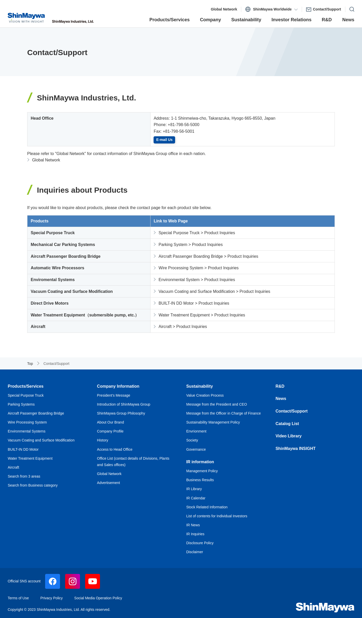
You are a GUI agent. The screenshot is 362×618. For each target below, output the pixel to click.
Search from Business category (33, 485)
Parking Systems (21, 404)
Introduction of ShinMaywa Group (123, 404)
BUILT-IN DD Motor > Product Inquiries (194, 303)
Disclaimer (194, 552)
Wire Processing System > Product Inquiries (199, 268)
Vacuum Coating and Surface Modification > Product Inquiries (214, 291)
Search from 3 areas (24, 476)
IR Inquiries (195, 534)
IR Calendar (196, 498)
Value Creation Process (205, 395)
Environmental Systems (26, 431)
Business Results (200, 480)
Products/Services (26, 386)
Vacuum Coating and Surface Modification (41, 440)
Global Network (46, 160)
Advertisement (108, 483)
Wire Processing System (27, 422)
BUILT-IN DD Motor (23, 449)
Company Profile (110, 431)
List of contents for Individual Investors (216, 516)
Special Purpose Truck (26, 395)
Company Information (118, 386)
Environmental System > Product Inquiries (197, 279)
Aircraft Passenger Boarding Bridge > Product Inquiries (208, 256)
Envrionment (196, 431)
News (281, 398)
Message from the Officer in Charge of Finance (223, 413)
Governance (196, 449)
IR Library (194, 489)
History (102, 440)
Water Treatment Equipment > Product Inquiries (202, 315)
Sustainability (199, 386)
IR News (193, 525)
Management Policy (202, 471)
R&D (280, 386)
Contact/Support (292, 411)
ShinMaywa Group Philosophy (121, 413)
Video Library (289, 436)
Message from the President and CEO (216, 404)
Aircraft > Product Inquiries (183, 326)
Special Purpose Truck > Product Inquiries (197, 233)
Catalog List (287, 423)
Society (192, 440)
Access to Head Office (114, 449)
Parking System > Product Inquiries (191, 244)
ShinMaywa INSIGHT (296, 448)
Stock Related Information (207, 507)
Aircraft (13, 467)
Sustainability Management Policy (213, 422)
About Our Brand (110, 422)
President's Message (113, 395)
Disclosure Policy (200, 543)
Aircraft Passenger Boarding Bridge (36, 413)
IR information (200, 462)
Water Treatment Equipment (30, 458)
